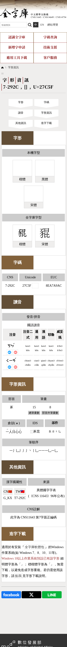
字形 (20, 102)
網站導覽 (52, 24)
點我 (18, 576)
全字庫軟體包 (34, 547)
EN (42, 24)
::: (1, 1)
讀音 (20, 112)
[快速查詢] (13, 24)
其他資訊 (20, 123)
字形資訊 (13, 67)
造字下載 (46, 123)
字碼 (46, 102)
